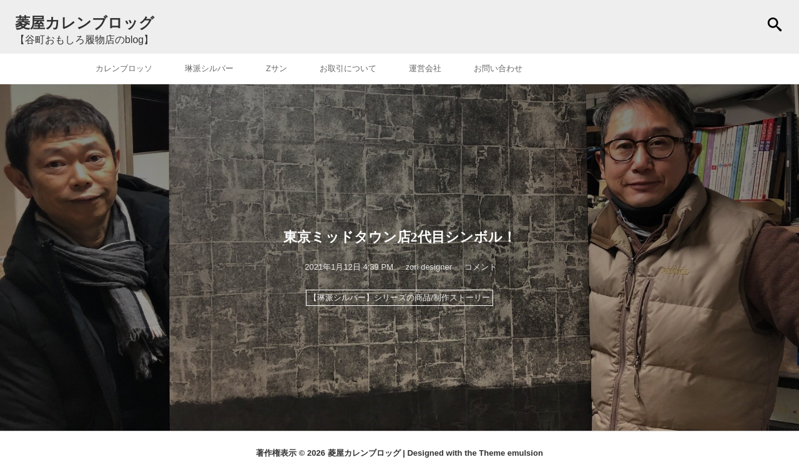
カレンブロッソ (124, 68)
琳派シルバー (209, 68)
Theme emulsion (511, 453)
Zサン (276, 68)
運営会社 (425, 68)
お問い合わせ (498, 68)
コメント (480, 267)
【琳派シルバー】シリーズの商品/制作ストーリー (399, 297)
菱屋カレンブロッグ (364, 453)
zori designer (429, 267)
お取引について (348, 68)
